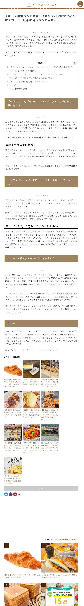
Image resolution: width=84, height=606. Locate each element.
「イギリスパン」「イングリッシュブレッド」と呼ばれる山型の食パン (42, 67)
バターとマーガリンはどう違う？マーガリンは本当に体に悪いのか (31, 381)
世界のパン (73, 539)
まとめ (13, 85)
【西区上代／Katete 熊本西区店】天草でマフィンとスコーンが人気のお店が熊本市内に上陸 (50, 415)
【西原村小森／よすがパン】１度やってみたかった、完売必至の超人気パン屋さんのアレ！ (31, 415)
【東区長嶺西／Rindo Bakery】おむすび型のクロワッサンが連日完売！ (12, 413)
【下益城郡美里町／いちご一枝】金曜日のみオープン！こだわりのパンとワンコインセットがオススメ (31, 448)
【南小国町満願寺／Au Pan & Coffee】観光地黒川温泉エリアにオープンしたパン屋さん (49, 383)
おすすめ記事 (21, 88)
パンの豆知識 (63, 539)
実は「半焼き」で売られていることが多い (34, 77)
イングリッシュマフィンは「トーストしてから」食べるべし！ (38, 74)
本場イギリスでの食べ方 (26, 70)
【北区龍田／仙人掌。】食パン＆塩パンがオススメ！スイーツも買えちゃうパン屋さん (12, 446)
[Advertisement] (41, 514)
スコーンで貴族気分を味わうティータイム (29, 81)
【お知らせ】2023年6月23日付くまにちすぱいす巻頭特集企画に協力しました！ (12, 479)
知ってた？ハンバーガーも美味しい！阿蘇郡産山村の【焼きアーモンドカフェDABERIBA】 (50, 446)
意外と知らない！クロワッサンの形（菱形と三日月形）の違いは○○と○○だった (12, 383)
